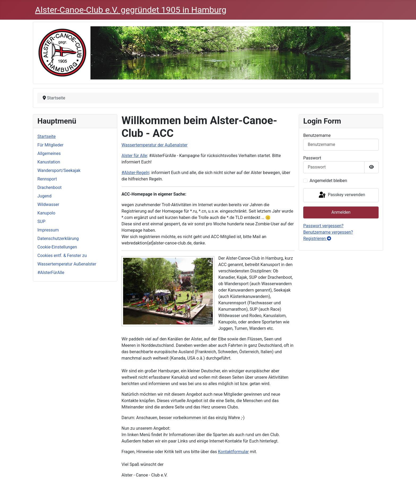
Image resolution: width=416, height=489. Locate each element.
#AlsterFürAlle (50, 272)
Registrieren (317, 238)
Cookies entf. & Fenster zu (62, 255)
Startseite (46, 136)
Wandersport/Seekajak (58, 170)
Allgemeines (49, 153)
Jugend (44, 196)
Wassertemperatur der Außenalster (155, 144)
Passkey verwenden (341, 195)
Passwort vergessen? (323, 225)
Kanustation (48, 162)
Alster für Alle (134, 155)
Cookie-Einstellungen (57, 247)
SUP (41, 221)
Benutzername (317, 135)
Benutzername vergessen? (328, 232)
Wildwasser (48, 204)
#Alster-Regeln (135, 172)
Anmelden (340, 212)
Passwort (312, 158)
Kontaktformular (233, 451)
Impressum (48, 230)
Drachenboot (49, 187)
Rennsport (47, 179)
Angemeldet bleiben (328, 180)
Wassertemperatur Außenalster (66, 264)
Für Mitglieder (50, 144)
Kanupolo (46, 213)
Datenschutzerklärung (58, 238)
